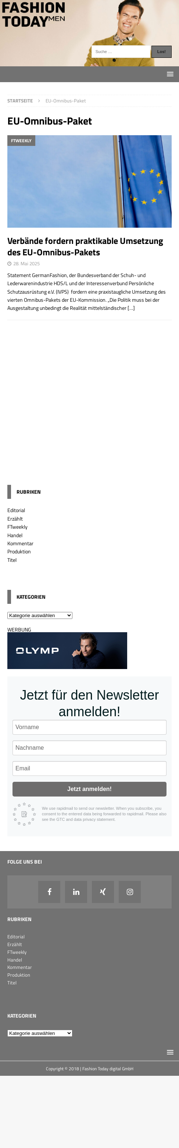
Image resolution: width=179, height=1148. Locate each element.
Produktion (19, 551)
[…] (131, 308)
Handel (14, 535)
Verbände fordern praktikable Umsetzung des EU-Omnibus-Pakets (85, 246)
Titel (12, 560)
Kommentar (20, 543)
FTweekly (17, 527)
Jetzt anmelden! (89, 789)
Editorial (16, 510)
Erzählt (15, 518)
